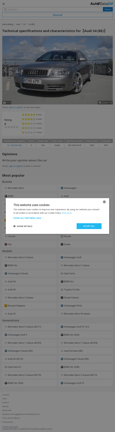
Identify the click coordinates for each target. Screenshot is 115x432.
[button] (57, 218)
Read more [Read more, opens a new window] (67, 212)
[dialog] (57, 216)
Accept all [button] (89, 226)
